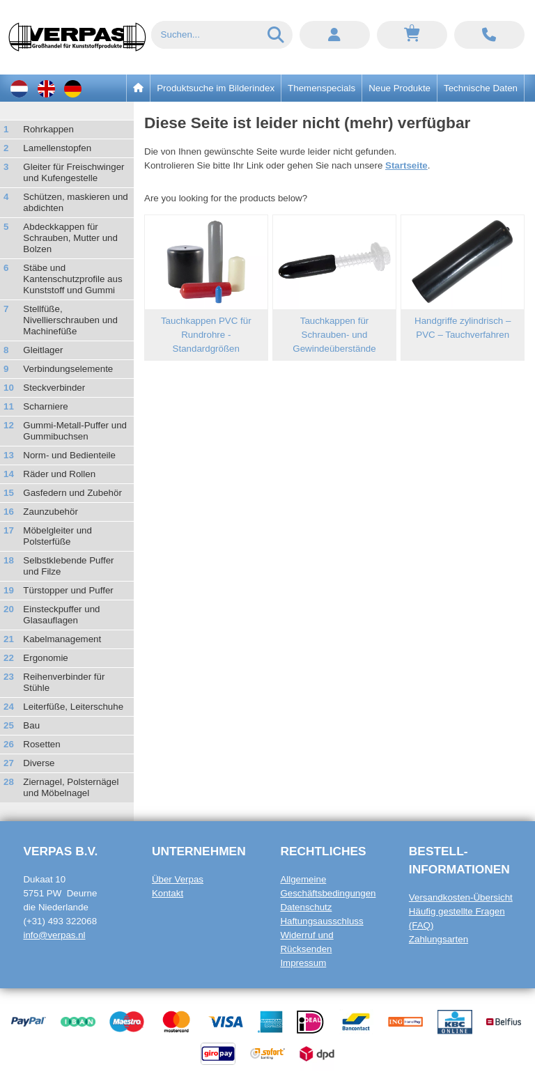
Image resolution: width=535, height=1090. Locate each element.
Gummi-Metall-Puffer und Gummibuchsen (75, 431)
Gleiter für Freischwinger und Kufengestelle (73, 172)
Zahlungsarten (438, 939)
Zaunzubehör (50, 511)
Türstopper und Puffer (68, 590)
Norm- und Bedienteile (69, 455)
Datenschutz (306, 907)
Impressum (303, 963)
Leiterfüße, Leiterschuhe (73, 706)
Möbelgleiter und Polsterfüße (57, 536)
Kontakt (167, 893)
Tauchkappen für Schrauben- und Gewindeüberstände (334, 335)
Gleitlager (43, 350)
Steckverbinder (54, 387)
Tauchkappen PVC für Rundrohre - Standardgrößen (206, 335)
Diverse (38, 763)
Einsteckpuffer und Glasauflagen (61, 614)
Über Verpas (177, 879)
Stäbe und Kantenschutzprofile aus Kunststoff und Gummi (72, 279)
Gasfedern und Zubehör (72, 493)
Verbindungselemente (68, 369)
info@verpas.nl (54, 935)
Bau (31, 725)
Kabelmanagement (62, 639)
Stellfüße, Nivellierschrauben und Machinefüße (70, 320)
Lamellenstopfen (57, 148)
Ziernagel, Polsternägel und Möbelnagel (70, 787)
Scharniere (45, 406)
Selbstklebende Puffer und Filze (68, 566)
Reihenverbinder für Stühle (63, 682)
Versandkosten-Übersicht (461, 897)
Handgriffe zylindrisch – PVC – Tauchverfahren (462, 328)
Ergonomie (45, 658)
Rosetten (41, 744)
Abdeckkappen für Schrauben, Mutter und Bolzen (70, 237)
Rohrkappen (48, 129)
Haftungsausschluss (321, 921)
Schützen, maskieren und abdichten (75, 202)
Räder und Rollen (59, 474)
